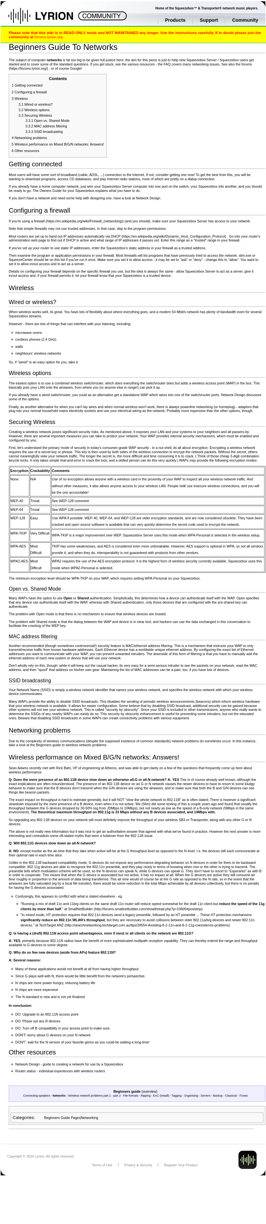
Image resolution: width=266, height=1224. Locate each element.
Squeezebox (229, 60)
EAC (156, 1095)
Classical (231, 1095)
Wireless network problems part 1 (89, 1095)
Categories (23, 1117)
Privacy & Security (138, 1165)
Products (175, 20)
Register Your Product (181, 1165)
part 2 (117, 1095)
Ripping (145, 1095)
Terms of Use (102, 1165)
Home (47, 19)
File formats (130, 1095)
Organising (191, 1095)
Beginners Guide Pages (62, 1118)
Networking (89, 1118)
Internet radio (117, 179)
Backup (218, 1095)
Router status (25, 1071)
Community (245, 20)
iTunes (243, 1095)
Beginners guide (127, 1091)
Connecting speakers (36, 1095)
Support (209, 20)
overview (149, 1091)
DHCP (116, 236)
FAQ (167, 64)
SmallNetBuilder (80, 909)
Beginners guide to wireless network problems (71, 745)
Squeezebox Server (201, 60)
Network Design (148, 198)
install (164, 1095)
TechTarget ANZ (51, 925)
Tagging (177, 1095)
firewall (39, 221)
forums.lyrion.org (48, 37)
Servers (206, 1095)
